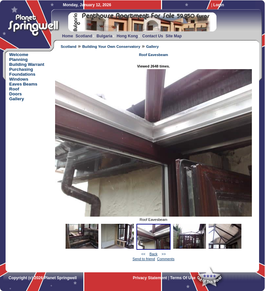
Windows (18, 79)
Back (153, 254)
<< (143, 254)
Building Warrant (26, 64)
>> (163, 254)
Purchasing (21, 69)
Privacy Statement (150, 278)
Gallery (152, 46)
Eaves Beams (23, 84)
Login (218, 5)
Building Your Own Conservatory (111, 46)
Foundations (22, 74)
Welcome (18, 54)
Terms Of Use (182, 278)
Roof (14, 89)
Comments (165, 259)
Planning (18, 59)
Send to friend (143, 259)
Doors (15, 93)
